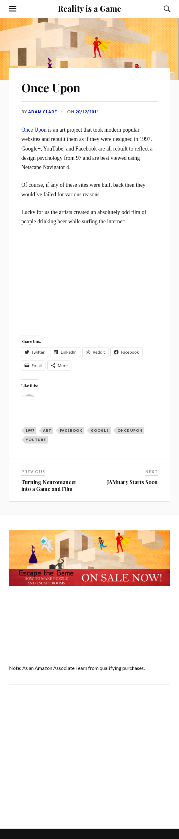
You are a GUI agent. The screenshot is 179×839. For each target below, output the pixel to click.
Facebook (71, 430)
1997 (30, 430)
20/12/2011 (87, 111)
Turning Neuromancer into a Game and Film (49, 485)
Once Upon (50, 87)
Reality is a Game (89, 8)
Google (100, 430)
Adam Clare (42, 111)
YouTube (36, 440)
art (47, 430)
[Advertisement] (61, 755)
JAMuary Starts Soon (132, 481)
